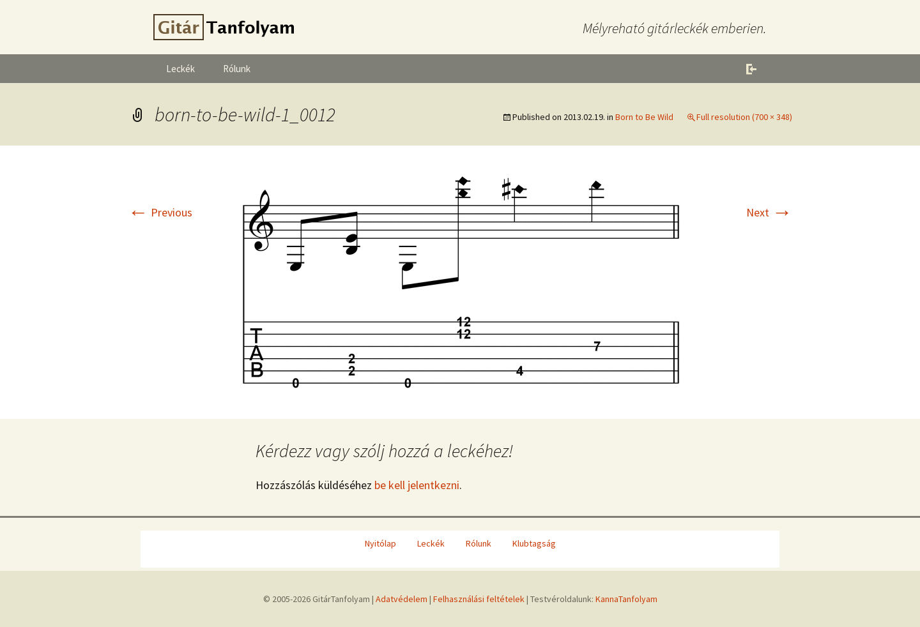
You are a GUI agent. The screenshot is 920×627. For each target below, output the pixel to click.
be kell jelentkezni (416, 485)
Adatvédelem (401, 599)
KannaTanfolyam (626, 599)
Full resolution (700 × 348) (744, 117)
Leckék (180, 69)
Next (769, 212)
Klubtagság (534, 543)
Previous (160, 212)
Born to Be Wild (644, 117)
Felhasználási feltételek (479, 599)
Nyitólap (380, 543)
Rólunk (236, 69)
